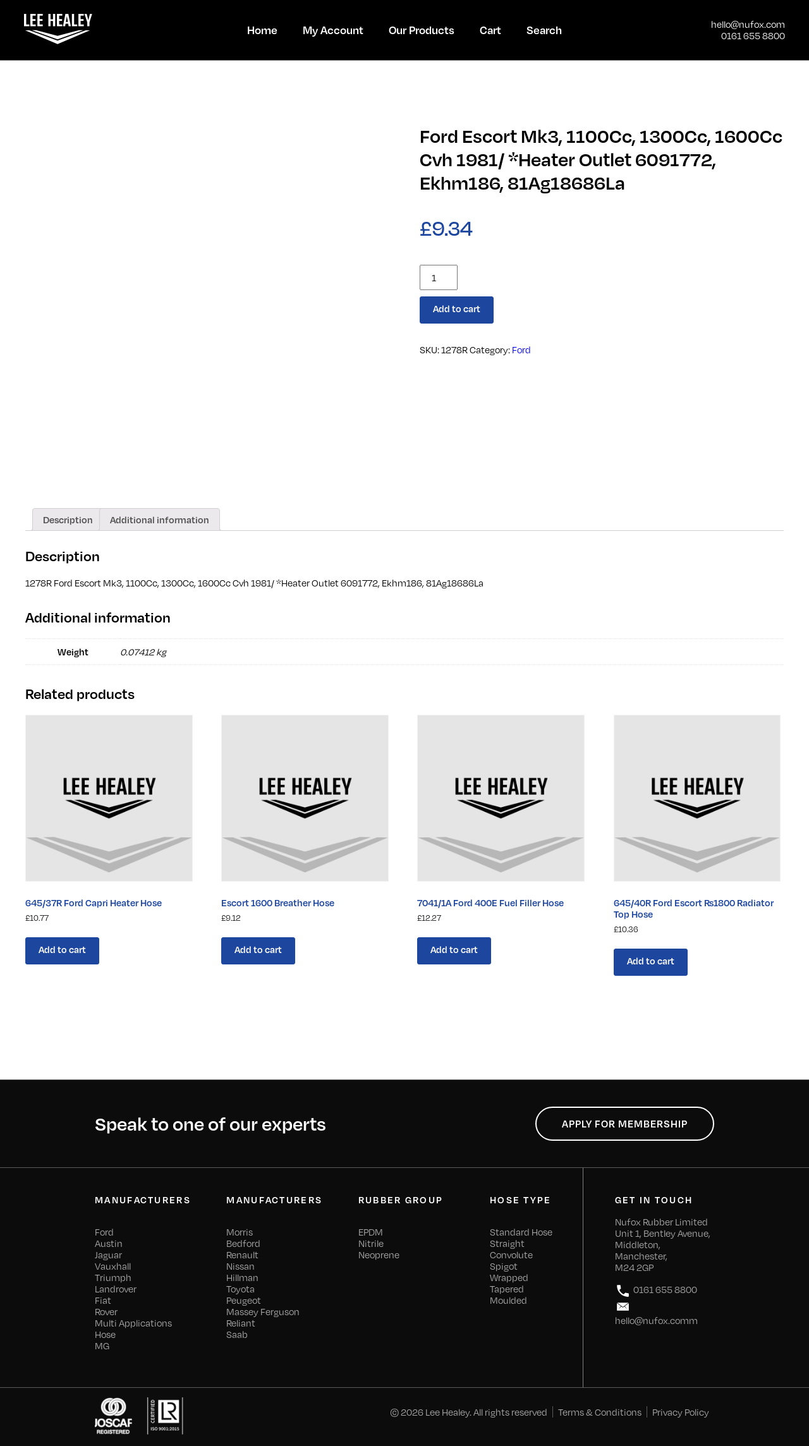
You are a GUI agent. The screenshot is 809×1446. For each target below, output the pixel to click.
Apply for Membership (625, 1123)
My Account (333, 30)
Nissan (240, 1266)
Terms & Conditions (600, 1412)
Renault (242, 1254)
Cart (490, 30)
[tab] (68, 519)
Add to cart (456, 308)
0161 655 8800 (753, 35)
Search (544, 30)
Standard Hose (521, 1231)
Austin (109, 1243)
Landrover (116, 1288)
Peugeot (243, 1300)
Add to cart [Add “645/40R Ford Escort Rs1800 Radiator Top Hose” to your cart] (650, 960)
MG (102, 1345)
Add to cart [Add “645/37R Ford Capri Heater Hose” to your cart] (62, 949)
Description (68, 519)
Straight (507, 1243)
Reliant (240, 1322)
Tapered (507, 1288)
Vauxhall (113, 1266)
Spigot (504, 1266)
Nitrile (371, 1243)
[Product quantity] (439, 277)
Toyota (240, 1288)
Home (262, 30)
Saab (237, 1334)
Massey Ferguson (263, 1311)
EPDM (370, 1231)
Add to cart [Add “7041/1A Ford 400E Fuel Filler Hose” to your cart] (454, 949)
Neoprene (378, 1254)
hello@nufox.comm (656, 1312)
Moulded (508, 1300)
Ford (521, 349)
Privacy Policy (680, 1412)
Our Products (421, 30)
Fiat (103, 1300)
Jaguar (108, 1254)
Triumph (113, 1277)
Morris (239, 1231)
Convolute (511, 1254)
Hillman (242, 1277)
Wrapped (509, 1277)
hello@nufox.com (748, 24)
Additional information (159, 519)
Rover (106, 1311)
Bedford (243, 1243)
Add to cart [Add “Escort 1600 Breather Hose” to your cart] (258, 949)
